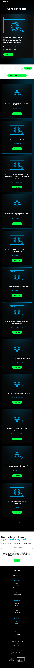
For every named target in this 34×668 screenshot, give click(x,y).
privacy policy (10, 555)
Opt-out (17, 643)
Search (28, 68)
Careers (17, 607)
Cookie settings (17, 645)
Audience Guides (17, 625)
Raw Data (17, 592)
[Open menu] (32, 1)
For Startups (17, 612)
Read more (17, 113)
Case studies (17, 623)
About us (17, 603)
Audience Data (17, 583)
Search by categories (17, 75)
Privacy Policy (17, 636)
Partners (17, 605)
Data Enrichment (17, 590)
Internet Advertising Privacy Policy (17, 639)
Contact (17, 610)
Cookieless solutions (17, 594)
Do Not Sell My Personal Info (17, 641)
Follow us (17, 575)
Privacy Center (17, 634)
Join (17, 560)
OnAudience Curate (17, 587)
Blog (17, 621)
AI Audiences (17, 585)
